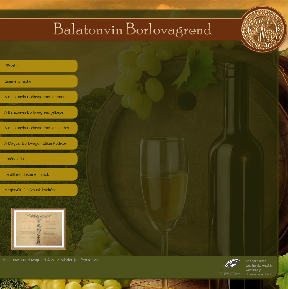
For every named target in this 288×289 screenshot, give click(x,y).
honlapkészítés (256, 261)
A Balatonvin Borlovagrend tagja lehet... (38, 128)
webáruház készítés (259, 265)
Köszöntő (12, 66)
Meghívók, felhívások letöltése (30, 190)
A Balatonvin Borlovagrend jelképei (34, 112)
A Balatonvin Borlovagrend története (35, 97)
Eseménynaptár (18, 81)
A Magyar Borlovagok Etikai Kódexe (35, 143)
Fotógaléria (14, 159)
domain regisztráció (259, 274)
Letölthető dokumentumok (26, 174)
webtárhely (253, 270)
